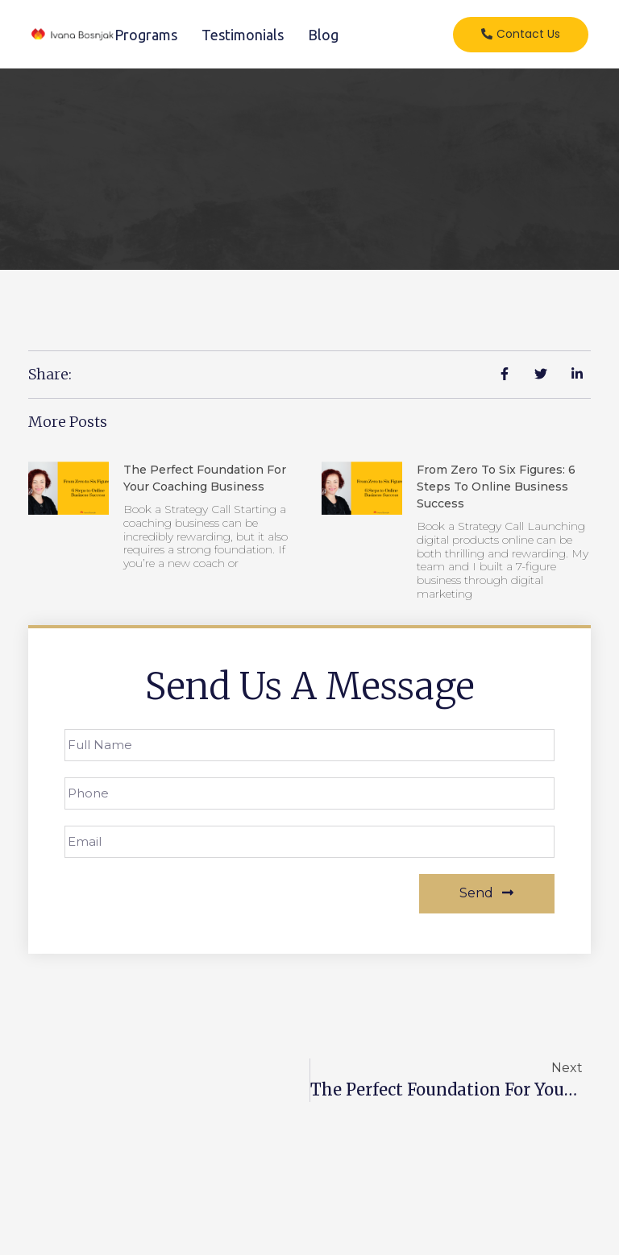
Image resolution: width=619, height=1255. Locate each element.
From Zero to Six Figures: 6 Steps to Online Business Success (496, 486)
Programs (145, 35)
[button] (520, 34)
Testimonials (242, 35)
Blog (323, 35)
